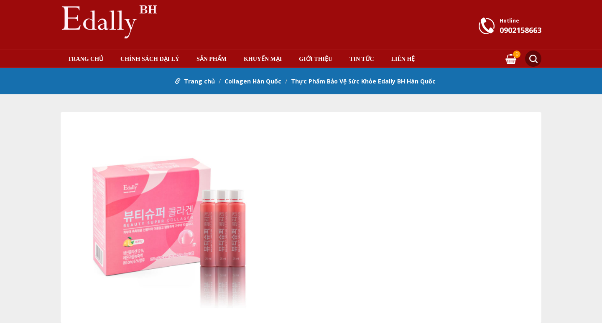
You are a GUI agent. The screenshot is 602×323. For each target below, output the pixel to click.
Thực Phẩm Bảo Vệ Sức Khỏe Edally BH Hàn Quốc (363, 81)
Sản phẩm (211, 59)
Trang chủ (85, 59)
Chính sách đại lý (149, 59)
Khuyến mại (263, 59)
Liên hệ (403, 59)
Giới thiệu (315, 59)
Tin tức (361, 59)
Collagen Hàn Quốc (252, 81)
